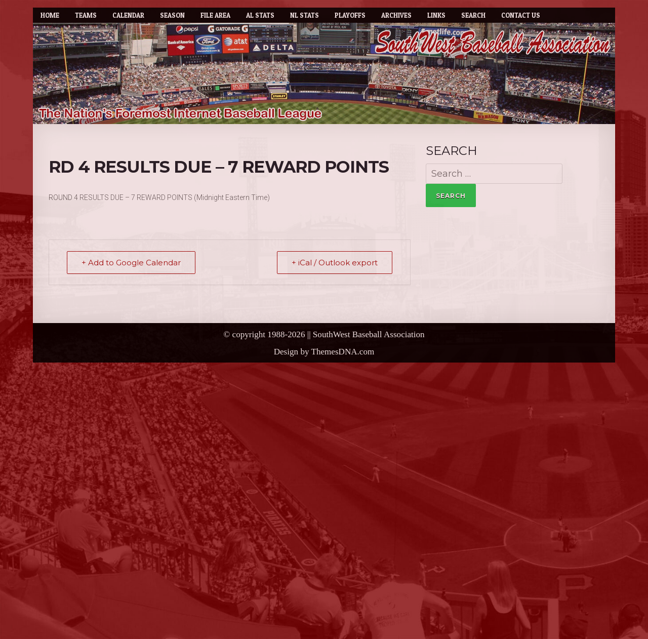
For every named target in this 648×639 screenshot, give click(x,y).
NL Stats (304, 15)
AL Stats (260, 15)
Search (473, 15)
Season (172, 15)
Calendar (128, 15)
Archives (396, 15)
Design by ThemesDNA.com (324, 351)
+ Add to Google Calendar (131, 262)
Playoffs (350, 15)
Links (436, 15)
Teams (86, 15)
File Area (215, 15)
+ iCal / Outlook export (335, 262)
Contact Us (520, 15)
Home (49, 15)
